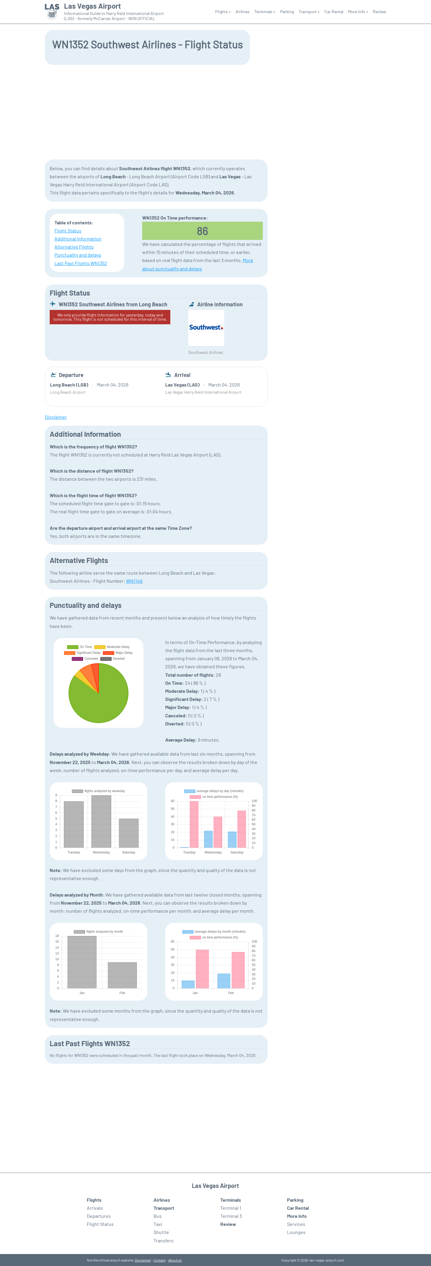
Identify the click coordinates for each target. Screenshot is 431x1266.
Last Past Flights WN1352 (80, 263)
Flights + (223, 11)
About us (175, 1260)
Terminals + (264, 11)
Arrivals (95, 1208)
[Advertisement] (215, 111)
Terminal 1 (230, 1208)
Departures (99, 1216)
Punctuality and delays (77, 255)
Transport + (309, 11)
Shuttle (161, 1232)
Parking (287, 11)
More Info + (358, 11)
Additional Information (77, 238)
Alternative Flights (74, 246)
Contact (160, 1260)
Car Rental (333, 11)
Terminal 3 (231, 1216)
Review (379, 11)
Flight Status (67, 230)
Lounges (296, 1232)
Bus (158, 1216)
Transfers (164, 1240)
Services (296, 1224)
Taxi (158, 1224)
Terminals (230, 1200)
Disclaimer (143, 1260)
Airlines (243, 11)
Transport (164, 1208)
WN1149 (134, 581)
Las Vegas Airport (92, 6)
